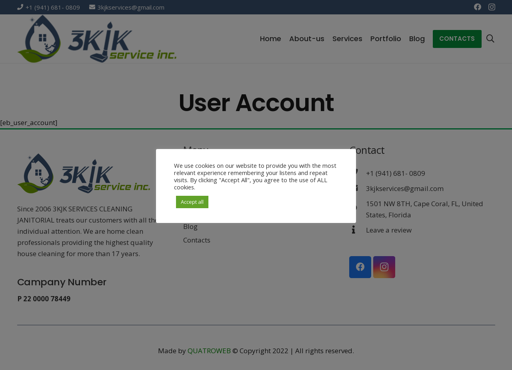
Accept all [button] (192, 201)
